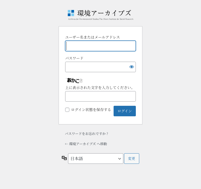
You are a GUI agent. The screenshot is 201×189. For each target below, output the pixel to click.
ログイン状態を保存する (91, 109)
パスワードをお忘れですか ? (86, 133)
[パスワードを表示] (130, 67)
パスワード (74, 58)
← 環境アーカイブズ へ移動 (86, 143)
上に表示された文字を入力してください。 (100, 87)
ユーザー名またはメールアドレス (92, 37)
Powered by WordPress (100, 15)
